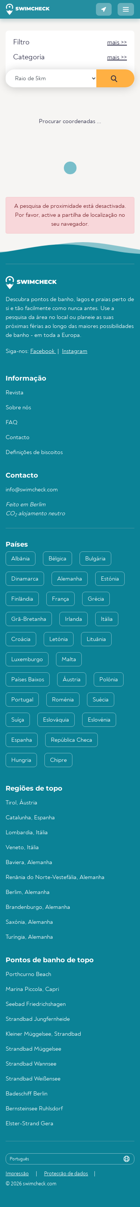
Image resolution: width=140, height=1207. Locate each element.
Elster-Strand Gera (29, 1124)
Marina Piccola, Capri (32, 989)
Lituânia (96, 639)
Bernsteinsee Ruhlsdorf (34, 1109)
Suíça (17, 720)
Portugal (22, 700)
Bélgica (57, 559)
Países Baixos (27, 680)
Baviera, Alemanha (29, 863)
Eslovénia (99, 720)
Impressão (17, 1173)
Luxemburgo (27, 660)
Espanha (21, 740)
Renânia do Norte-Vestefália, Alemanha (55, 878)
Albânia (20, 559)
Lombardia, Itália (27, 833)
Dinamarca (24, 579)
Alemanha (69, 579)
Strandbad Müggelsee (33, 1049)
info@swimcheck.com (32, 490)
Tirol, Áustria (21, 803)
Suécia (101, 700)
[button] (104, 9)
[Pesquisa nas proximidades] (115, 78)
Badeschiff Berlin (26, 1094)
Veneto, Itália (22, 848)
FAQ (12, 423)
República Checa (71, 740)
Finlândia (22, 599)
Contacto (17, 438)
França (60, 599)
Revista (15, 393)
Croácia (21, 639)
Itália (107, 619)
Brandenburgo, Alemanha (38, 907)
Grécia (96, 599)
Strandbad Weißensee (33, 1079)
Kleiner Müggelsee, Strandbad (43, 1034)
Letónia (58, 639)
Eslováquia (56, 720)
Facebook (43, 351)
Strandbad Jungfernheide (38, 1019)
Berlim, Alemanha (28, 892)
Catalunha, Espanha (30, 818)
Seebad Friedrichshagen (36, 1004)
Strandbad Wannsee (31, 1064)
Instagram (74, 351)
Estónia (110, 579)
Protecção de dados (66, 1173)
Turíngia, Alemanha (29, 937)
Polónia (108, 680)
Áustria (72, 680)
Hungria (21, 760)
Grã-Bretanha (28, 619)
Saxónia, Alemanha (29, 922)
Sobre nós (18, 408)
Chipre (58, 760)
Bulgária (95, 559)
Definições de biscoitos (34, 453)
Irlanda (73, 619)
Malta (69, 660)
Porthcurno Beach (28, 975)
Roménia (63, 700)
